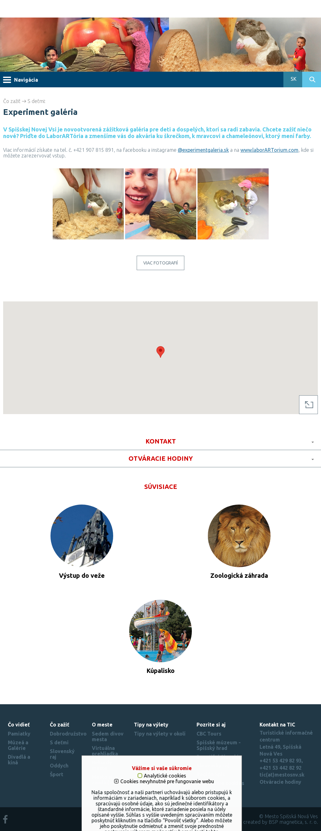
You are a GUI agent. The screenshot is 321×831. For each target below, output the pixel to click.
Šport (56, 774)
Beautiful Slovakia (219, 757)
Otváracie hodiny (280, 782)
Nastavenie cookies (220, 783)
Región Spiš (211, 774)
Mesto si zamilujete (105, 779)
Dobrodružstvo (68, 733)
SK (293, 79)
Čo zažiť (11, 101)
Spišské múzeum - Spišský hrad (219, 745)
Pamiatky (19, 733)
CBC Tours (209, 733)
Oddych (59, 765)
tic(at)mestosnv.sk (282, 774)
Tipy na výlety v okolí (160, 733)
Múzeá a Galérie (18, 745)
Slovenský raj (213, 765)
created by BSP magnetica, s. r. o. (280, 822)
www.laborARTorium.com (269, 150)
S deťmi (36, 101)
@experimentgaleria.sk (203, 150)
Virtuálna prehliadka (105, 751)
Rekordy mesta (102, 765)
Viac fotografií (160, 262)
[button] (160, 352)
